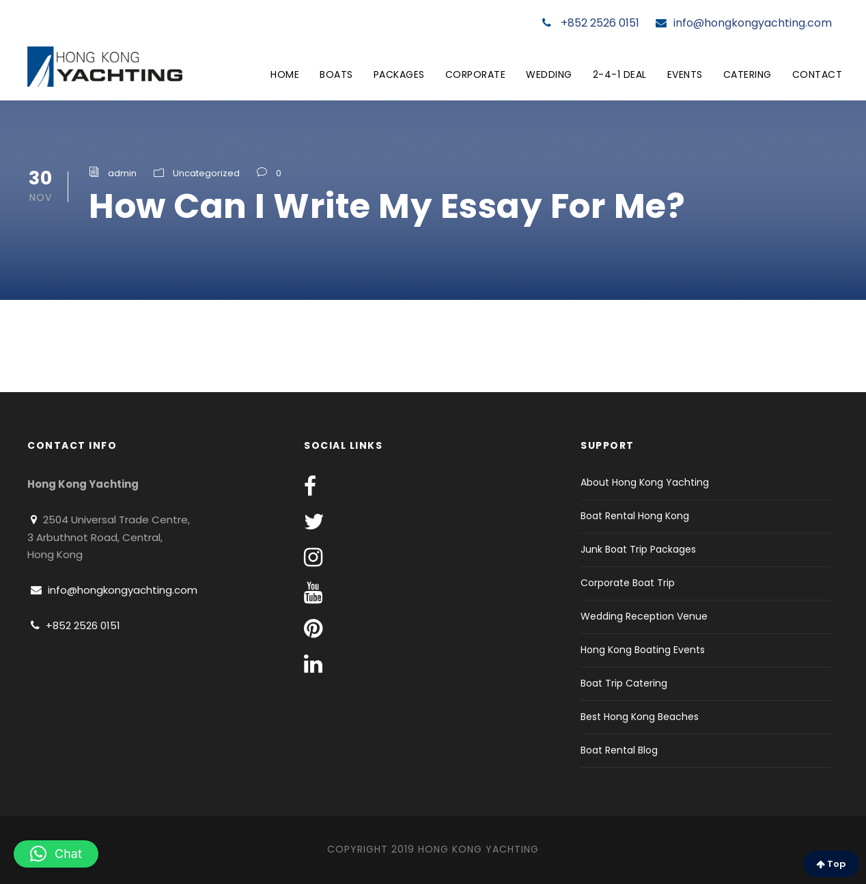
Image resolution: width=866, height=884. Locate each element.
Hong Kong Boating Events (643, 650)
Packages (399, 74)
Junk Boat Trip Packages (638, 549)
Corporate (475, 74)
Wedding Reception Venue (644, 616)
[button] (56, 854)
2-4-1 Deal (620, 74)
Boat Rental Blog (619, 750)
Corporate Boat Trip (628, 583)
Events (685, 74)
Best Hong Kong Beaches (640, 716)
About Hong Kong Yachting (645, 482)
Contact (817, 74)
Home (284, 74)
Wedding (549, 74)
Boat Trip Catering (624, 683)
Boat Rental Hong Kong (635, 516)
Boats (336, 74)
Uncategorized (206, 173)
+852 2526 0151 (590, 23)
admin (122, 173)
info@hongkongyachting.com (744, 23)
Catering (747, 74)
